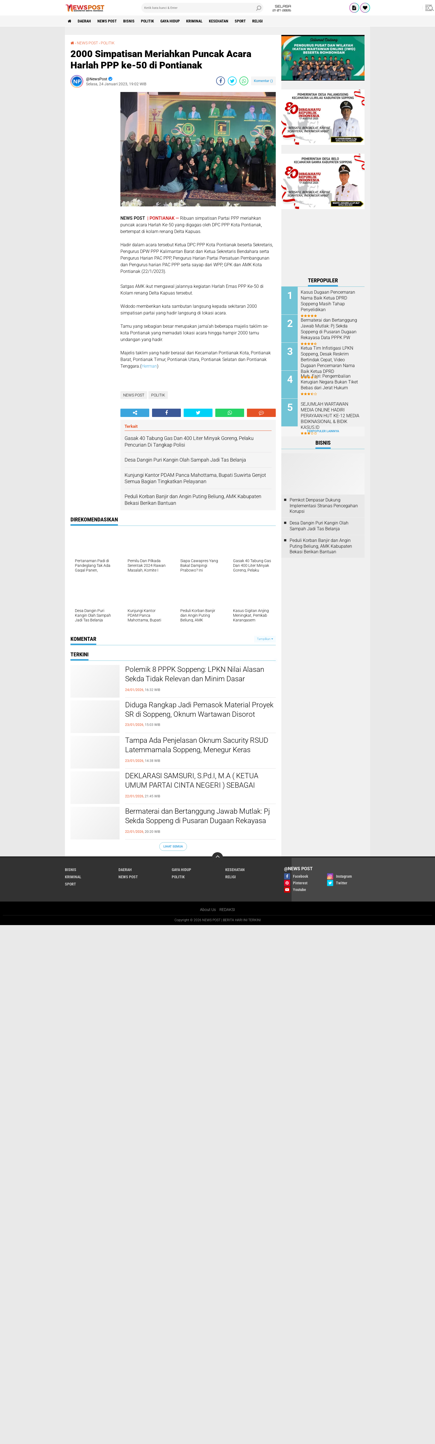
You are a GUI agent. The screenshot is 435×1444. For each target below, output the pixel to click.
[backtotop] (217, 857)
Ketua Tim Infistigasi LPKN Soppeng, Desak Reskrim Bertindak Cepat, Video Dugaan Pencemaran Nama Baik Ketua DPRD (328, 359)
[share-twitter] (232, 80)
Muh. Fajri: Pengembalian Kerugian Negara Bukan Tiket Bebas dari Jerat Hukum (329, 381)
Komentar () (263, 81)
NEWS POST (107, 21)
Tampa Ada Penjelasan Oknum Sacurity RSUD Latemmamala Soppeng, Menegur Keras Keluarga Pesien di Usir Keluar (196, 749)
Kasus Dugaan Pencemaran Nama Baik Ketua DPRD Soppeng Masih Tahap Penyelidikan (328, 301)
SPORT (240, 21)
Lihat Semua (173, 846)
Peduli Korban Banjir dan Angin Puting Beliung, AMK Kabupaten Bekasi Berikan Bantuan (321, 546)
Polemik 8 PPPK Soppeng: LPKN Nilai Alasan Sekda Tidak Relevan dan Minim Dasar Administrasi (194, 678)
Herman (149, 366)
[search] (202, 8)
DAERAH (84, 21)
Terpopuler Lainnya (323, 431)
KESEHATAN (218, 21)
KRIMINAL (194, 21)
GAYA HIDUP (170, 21)
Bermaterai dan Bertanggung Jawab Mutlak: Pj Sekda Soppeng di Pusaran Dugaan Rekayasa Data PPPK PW (197, 820)
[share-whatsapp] (243, 80)
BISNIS (129, 21)
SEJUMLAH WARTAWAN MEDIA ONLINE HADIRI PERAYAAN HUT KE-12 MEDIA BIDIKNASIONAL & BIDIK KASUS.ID (330, 415)
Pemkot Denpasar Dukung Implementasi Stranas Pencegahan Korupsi (324, 505)
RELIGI (257, 21)
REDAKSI (227, 909)
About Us (208, 909)
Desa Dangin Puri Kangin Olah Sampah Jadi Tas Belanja (319, 525)
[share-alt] (134, 413)
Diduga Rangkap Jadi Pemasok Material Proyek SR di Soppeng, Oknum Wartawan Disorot (199, 709)
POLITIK (147, 21)
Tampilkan (265, 639)
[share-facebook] (220, 80)
